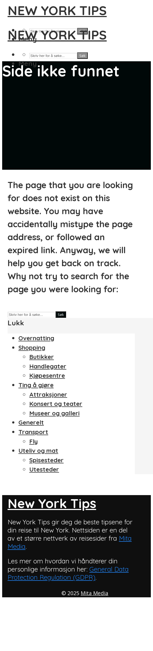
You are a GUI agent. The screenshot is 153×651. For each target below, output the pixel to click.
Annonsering (26, 601)
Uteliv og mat (38, 450)
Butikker (41, 357)
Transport (33, 432)
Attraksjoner (48, 394)
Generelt (31, 422)
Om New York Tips (34, 620)
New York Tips (57, 10)
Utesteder (44, 469)
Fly (33, 441)
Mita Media (94, 593)
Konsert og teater (55, 404)
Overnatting (36, 338)
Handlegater (47, 366)
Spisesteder (46, 460)
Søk (82, 55)
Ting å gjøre (36, 385)
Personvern (24, 630)
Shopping (31, 347)
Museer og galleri (54, 413)
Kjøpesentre (47, 375)
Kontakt (20, 611)
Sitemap (20, 639)
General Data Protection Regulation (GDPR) (68, 573)
